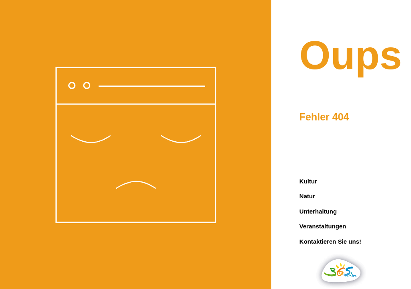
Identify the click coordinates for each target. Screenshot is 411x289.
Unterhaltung (318, 211)
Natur (307, 196)
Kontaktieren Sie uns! (330, 241)
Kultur (308, 181)
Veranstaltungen (322, 226)
